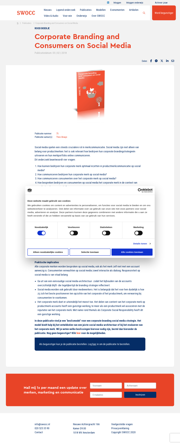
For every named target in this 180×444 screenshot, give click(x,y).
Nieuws (48, 9)
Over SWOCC (98, 15)
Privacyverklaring (120, 428)
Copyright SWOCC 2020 (123, 432)
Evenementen (117, 9)
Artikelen (133, 9)
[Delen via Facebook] (151, 61)
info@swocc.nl (42, 424)
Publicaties (86, 9)
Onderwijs (81, 15)
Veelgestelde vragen (122, 424)
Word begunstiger (164, 12)
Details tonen (140, 243)
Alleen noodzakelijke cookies (48, 252)
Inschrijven (140, 394)
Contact (39, 432)
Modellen (101, 9)
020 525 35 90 (42, 428)
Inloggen (117, 3)
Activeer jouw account (161, 3)
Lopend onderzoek (65, 9)
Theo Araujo (61, 137)
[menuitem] (48, 10)
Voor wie (67, 15)
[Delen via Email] (172, 61)
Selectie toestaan (90, 252)
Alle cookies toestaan (132, 252)
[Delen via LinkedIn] (167, 61)
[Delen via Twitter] (161, 61)
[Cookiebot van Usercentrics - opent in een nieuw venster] (140, 190)
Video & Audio (51, 15)
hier (94, 344)
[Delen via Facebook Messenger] (156, 61)
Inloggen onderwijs (134, 3)
